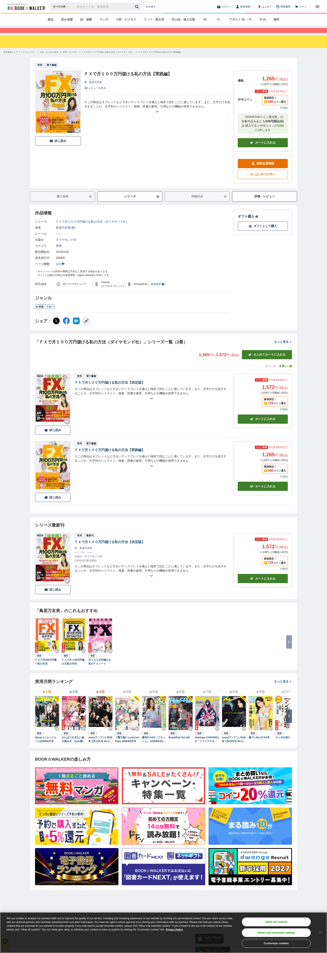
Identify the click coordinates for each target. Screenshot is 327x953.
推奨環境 (158, 291)
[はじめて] (264, 7)
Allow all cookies (276, 921)
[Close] (320, 932)
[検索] (137, 7)
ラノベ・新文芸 (154, 19)
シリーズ (142, 204)
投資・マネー (45, 314)
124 (60, 271)
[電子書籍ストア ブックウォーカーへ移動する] (19, 59)
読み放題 (67, 19)
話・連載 (86, 19)
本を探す (151, 6)
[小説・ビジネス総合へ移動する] (49, 59)
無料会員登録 (263, 171)
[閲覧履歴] (283, 7)
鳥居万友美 (95, 89)
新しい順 (285, 373)
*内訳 (284, 115)
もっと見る (283, 349)
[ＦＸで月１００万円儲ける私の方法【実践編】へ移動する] (160, 59)
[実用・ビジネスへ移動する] (70, 59)
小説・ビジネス (126, 19)
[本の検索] (62, 7)
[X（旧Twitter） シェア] (56, 328)
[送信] (137, 7)
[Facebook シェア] (66, 328)
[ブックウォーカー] (26, 7)
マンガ (103, 19)
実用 (59, 253)
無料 (276, 19)
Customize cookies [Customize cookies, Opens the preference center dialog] (276, 943)
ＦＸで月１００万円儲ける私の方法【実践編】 (110, 457)
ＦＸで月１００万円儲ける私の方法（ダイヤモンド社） (92, 229)
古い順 (270, 373)
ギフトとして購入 (263, 233)
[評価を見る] (95, 95)
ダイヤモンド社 (66, 247)
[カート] (301, 7)
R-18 (263, 19)
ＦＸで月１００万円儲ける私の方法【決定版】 (110, 390)
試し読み (58, 148)
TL (218, 19)
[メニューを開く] (317, 6)
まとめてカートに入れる (266, 362)
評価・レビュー (264, 203)
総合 (51, 19)
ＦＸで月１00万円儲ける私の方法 (73, 669)
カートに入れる (262, 150)
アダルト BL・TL (240, 19)
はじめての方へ (262, 182)
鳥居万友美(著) (65, 235)
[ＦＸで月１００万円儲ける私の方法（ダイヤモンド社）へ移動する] (108, 59)
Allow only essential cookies (276, 932)
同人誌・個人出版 (183, 19)
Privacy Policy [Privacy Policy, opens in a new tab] (174, 929)
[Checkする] (77, 138)
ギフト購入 (248, 224)
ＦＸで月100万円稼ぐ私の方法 (46, 669)
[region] (163, 932)
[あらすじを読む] (157, 114)
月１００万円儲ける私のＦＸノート (99, 669)
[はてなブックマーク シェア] (76, 328)
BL (206, 19)
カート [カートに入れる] (262, 426)
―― (59, 241)
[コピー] (86, 328)
